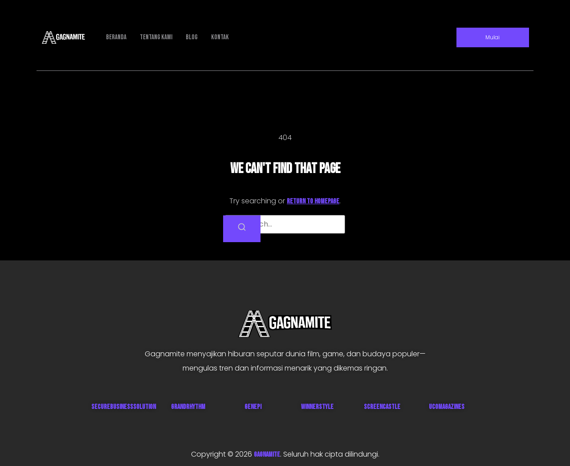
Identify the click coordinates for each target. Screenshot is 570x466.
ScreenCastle (382, 407)
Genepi (252, 407)
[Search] (242, 228)
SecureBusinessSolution (123, 407)
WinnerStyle (317, 407)
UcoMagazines (446, 407)
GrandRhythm (188, 407)
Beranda (116, 37)
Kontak (220, 37)
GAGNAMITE (267, 454)
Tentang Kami (156, 37)
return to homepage (313, 201)
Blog (192, 37)
